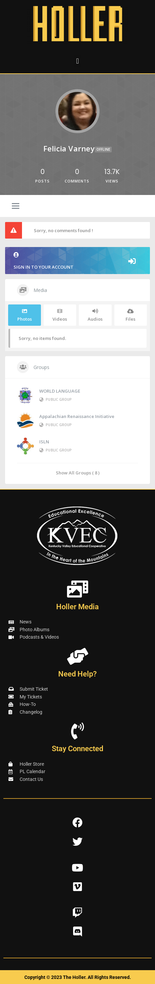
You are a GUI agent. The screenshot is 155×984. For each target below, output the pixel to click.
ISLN (44, 442)
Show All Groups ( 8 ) (77, 472)
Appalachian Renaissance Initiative (76, 416)
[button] (77, 61)
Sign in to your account (77, 261)
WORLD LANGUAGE (59, 391)
